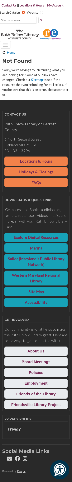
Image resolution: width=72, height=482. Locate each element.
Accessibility (36, 302)
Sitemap (37, 80)
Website (32, 12)
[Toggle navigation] (5, 45)
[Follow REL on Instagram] (25, 459)
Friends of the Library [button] (36, 394)
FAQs (36, 182)
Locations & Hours (32, 5)
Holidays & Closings (36, 172)
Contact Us (9, 5)
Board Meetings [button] (36, 362)
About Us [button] (36, 351)
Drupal (21, 471)
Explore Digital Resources (36, 237)
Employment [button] (35, 383)
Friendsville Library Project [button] (36, 405)
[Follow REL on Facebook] (17, 459)
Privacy (14, 429)
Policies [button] (36, 372)
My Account (55, 5)
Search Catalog (10, 12)
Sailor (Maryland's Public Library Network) (36, 261)
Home (11, 52)
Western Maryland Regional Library (36, 278)
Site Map (36, 291)
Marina (36, 248)
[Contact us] (9, 459)
